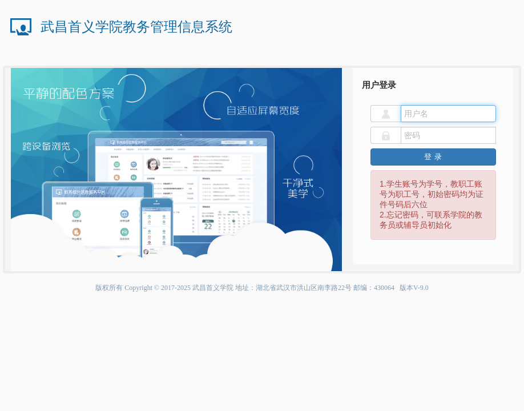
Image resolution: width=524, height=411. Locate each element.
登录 (433, 156)
